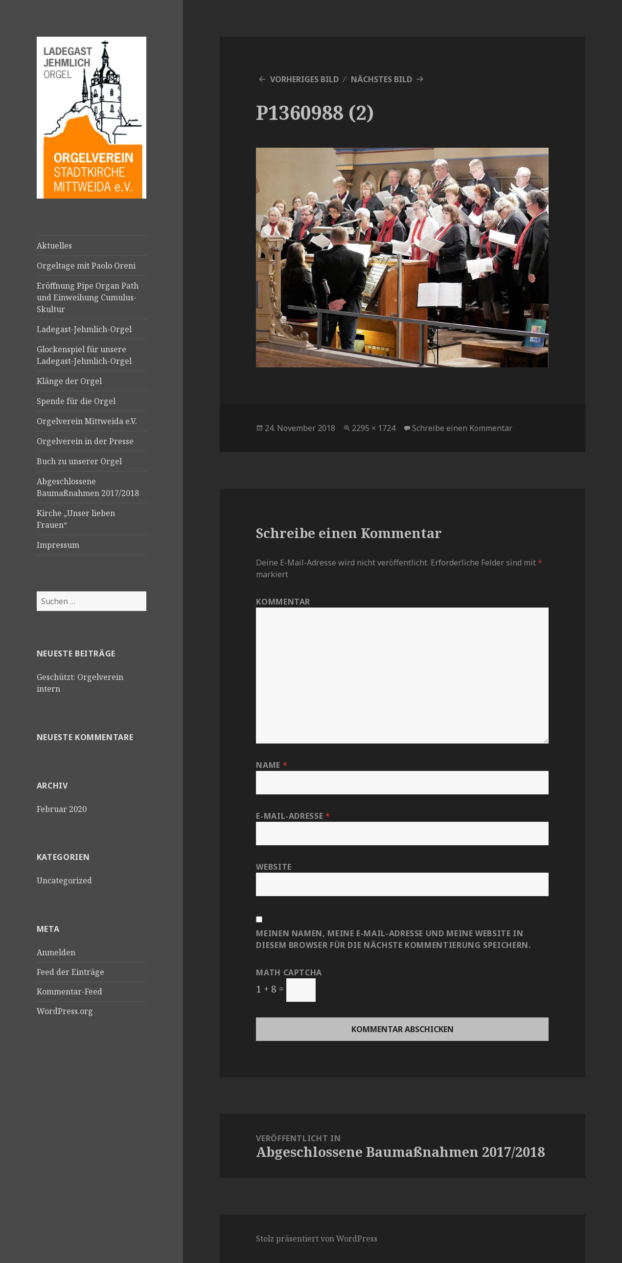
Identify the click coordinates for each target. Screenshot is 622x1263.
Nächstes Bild (381, 79)
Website (273, 866)
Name (271, 765)
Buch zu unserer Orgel (79, 461)
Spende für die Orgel (76, 401)
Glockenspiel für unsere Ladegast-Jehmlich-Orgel (84, 355)
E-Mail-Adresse (293, 816)
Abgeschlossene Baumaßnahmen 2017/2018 (88, 487)
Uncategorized (64, 880)
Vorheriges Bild (304, 79)
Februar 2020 (62, 809)
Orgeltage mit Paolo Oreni (86, 265)
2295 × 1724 (373, 428)
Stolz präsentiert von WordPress (316, 1238)
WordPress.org (65, 1011)
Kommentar (283, 601)
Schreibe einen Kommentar (462, 428)
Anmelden (56, 952)
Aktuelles (54, 245)
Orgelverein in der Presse (85, 441)
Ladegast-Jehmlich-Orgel (84, 329)
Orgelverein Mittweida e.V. (87, 421)
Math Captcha (289, 972)
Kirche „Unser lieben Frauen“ (76, 519)
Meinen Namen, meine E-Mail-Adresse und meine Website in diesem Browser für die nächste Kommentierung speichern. (393, 939)
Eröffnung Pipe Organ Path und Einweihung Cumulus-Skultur (87, 297)
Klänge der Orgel (69, 381)
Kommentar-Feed (69, 991)
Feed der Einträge (70, 972)
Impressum (58, 545)
